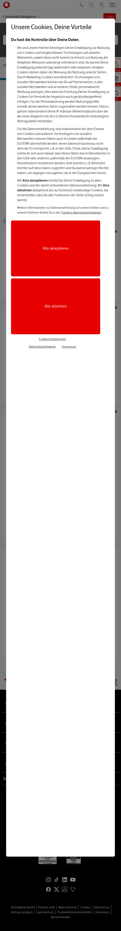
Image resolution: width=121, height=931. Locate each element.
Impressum (69, 347)
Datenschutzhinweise (42, 347)
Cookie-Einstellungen (52, 339)
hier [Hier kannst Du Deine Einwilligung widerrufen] (51, 67)
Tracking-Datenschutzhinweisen (81, 212)
